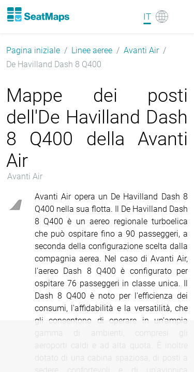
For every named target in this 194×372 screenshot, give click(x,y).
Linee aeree (91, 50)
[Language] (155, 16)
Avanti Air (141, 50)
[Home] (37, 14)
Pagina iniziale (33, 50)
